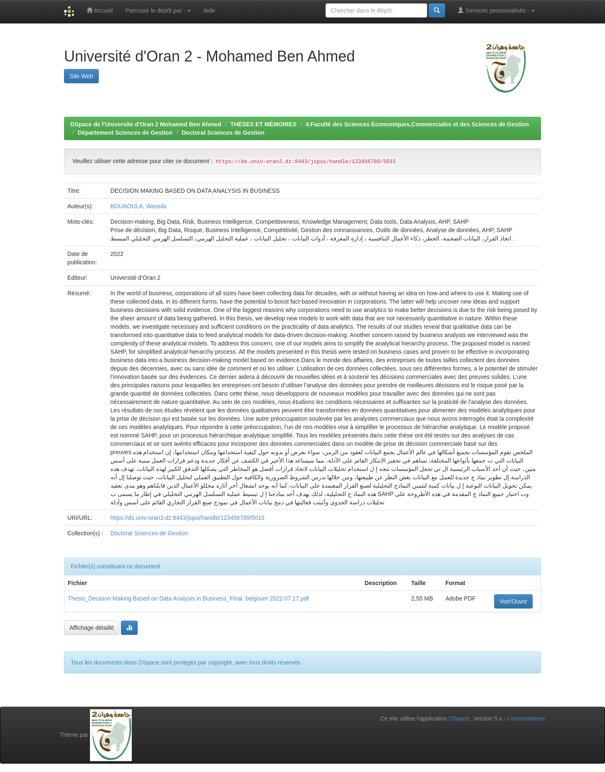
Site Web (81, 76)
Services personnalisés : (496, 10)
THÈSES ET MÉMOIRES (264, 124)
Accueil (100, 10)
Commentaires (526, 718)
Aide (209, 10)
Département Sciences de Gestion (125, 132)
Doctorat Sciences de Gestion (223, 132)
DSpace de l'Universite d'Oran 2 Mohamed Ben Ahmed (145, 124)
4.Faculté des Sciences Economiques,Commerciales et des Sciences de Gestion (417, 124)
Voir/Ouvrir (513, 601)
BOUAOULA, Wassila (138, 206)
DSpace (459, 718)
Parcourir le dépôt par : (158, 10)
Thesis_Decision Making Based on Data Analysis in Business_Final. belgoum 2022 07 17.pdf (188, 598)
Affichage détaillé (91, 627)
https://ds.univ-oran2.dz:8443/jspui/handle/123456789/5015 (187, 517)
